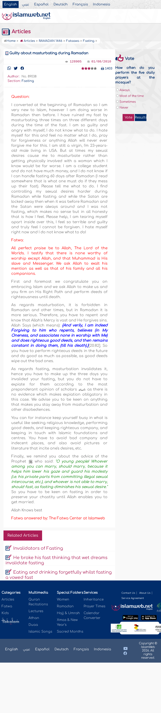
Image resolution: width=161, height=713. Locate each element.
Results (140, 117)
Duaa (33, 625)
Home (10, 41)
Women (63, 599)
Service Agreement (132, 598)
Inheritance (94, 599)
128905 (75, 61)
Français (80, 4)
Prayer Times (94, 606)
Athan (34, 618)
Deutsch (61, 4)
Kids (5, 613)
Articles (16, 31)
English (10, 4)
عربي (25, 4)
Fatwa (7, 606)
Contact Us (128, 593)
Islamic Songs (40, 631)
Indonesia (101, 4)
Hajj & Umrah (68, 613)
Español (41, 4)
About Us (144, 593)
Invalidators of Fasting (38, 548)
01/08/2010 (101, 61)
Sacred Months (70, 631)
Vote (128, 117)
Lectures (36, 611)
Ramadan (65, 606)
